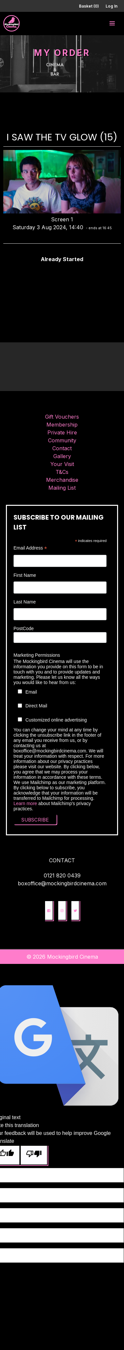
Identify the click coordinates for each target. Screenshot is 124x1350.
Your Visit (62, 464)
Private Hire (62, 432)
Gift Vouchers (62, 416)
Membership (62, 424)
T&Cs (62, 472)
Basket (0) (89, 6)
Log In (111, 6)
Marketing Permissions (36, 655)
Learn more (25, 803)
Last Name (24, 601)
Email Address (30, 548)
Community (62, 440)
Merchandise (62, 480)
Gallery (62, 456)
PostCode (23, 628)
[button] (112, 23)
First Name (24, 575)
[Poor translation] (34, 1155)
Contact (62, 448)
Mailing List (62, 487)
